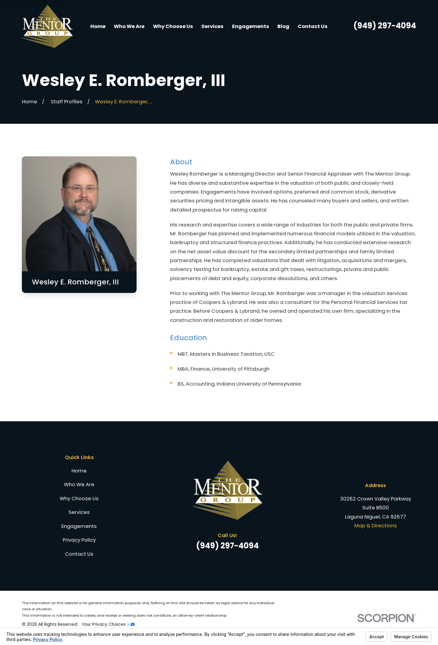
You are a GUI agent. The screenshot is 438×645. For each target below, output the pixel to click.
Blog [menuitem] (283, 26)
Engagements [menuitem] (250, 26)
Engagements (79, 526)
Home (79, 470)
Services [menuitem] (212, 26)
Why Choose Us (79, 498)
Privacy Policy (79, 539)
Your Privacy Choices (108, 624)
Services (79, 512)
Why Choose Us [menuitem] (173, 26)
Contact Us (79, 554)
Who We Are (79, 484)
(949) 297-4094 (384, 25)
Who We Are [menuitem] (129, 26)
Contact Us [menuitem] (313, 26)
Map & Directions (375, 525)
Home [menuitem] (98, 26)
